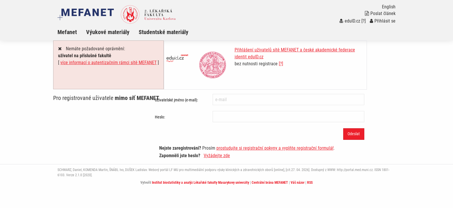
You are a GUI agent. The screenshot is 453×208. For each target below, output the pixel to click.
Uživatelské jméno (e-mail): (176, 100)
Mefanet (67, 32)
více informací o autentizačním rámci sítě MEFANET (108, 62)
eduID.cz (349, 21)
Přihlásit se (383, 21)
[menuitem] (71, 32)
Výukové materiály (107, 32)
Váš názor (298, 183)
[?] (363, 21)
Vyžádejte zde (217, 155)
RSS (310, 183)
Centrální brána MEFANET (270, 183)
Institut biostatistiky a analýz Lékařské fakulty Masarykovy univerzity (200, 183)
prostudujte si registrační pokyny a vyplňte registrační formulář (274, 148)
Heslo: (160, 117)
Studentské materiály (163, 32)
